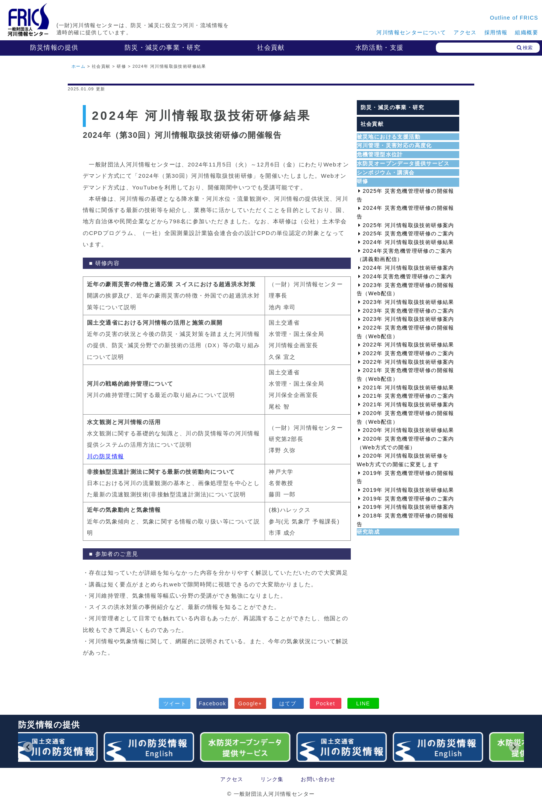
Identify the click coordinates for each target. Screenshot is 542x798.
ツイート (175, 703)
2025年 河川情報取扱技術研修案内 (408, 225)
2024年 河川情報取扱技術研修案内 (408, 268)
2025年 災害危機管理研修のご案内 (408, 233)
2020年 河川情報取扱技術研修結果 (408, 430)
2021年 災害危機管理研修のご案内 (408, 396)
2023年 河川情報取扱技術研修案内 (408, 319)
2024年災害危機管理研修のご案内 (407, 276)
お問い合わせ (318, 779)
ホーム (78, 66)
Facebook (212, 703)
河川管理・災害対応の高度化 (394, 145)
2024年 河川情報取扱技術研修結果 (408, 242)
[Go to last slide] (28, 747)
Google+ (250, 703)
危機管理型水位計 (380, 154)
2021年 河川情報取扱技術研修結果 (408, 388)
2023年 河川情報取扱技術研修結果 (408, 302)
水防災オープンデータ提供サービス (403, 163)
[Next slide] (514, 747)
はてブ (288, 703)
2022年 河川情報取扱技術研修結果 (408, 345)
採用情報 (496, 32)
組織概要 (526, 32)
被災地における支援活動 (388, 137)
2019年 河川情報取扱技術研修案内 (408, 507)
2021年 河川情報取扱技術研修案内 (408, 404)
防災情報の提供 (54, 47)
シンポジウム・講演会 (386, 172)
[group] (54, 747)
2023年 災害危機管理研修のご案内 (408, 311)
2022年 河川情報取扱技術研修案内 (408, 362)
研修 (362, 181)
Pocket (325, 703)
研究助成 (368, 532)
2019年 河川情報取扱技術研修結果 (408, 490)
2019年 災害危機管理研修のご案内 (408, 499)
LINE (363, 703)
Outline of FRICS (514, 18)
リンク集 (272, 779)
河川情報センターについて (411, 32)
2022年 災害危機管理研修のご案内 (408, 353)
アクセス (465, 32)
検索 (525, 47)
